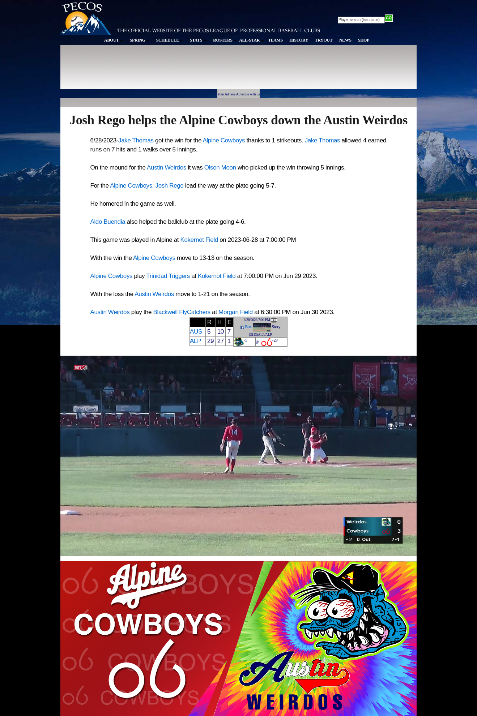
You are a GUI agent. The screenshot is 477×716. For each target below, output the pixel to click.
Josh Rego (170, 185)
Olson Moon (220, 167)
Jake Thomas (136, 140)
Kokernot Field (199, 239)
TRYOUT (324, 40)
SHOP (363, 40)
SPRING (140, 40)
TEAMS (275, 40)
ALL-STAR (251, 40)
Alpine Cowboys (224, 140)
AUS (196, 331)
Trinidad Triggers (168, 276)
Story (276, 326)
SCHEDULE (169, 40)
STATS (198, 40)
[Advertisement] (193, 70)
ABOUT (113, 40)
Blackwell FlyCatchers (181, 312)
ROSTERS (225, 40)
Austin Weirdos (166, 167)
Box (248, 326)
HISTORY (298, 40)
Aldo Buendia (107, 221)
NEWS (345, 40)
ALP (195, 341)
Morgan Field (235, 312)
